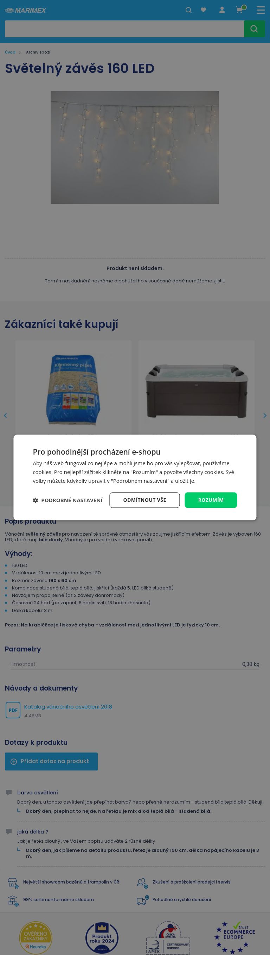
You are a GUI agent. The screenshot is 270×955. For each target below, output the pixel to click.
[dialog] (134, 477)
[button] (67, 500)
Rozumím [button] (211, 500)
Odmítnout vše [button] (144, 500)
